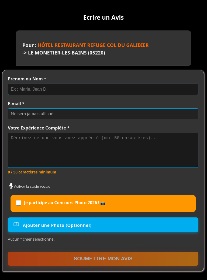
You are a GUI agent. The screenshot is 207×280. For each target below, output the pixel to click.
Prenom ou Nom (27, 79)
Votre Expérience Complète (39, 128)
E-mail (16, 104)
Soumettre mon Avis (103, 265)
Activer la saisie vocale (29, 192)
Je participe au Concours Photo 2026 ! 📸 (60, 209)
